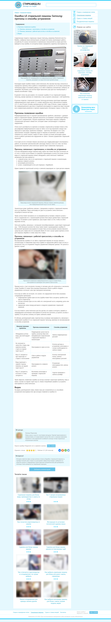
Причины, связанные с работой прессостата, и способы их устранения (39, 31)
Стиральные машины (84, 15)
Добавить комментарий (42, 469)
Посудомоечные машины (85, 21)
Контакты (63, 612)
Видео (20, 33)
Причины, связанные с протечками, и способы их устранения (37, 29)
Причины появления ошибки (27, 27)
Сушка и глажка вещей (84, 18)
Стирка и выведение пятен (86, 12)
